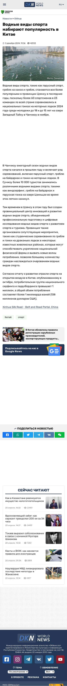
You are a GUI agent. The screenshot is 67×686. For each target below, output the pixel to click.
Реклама (33, 677)
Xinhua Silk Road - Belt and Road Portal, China (30, 306)
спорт (21, 317)
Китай (8, 317)
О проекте (17, 677)
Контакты (49, 677)
